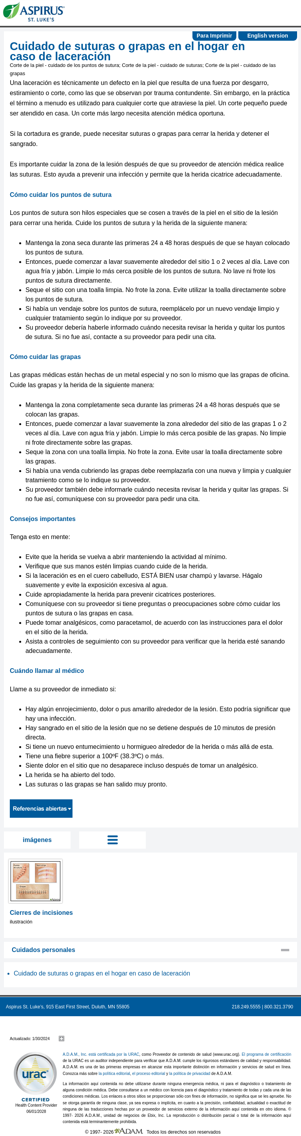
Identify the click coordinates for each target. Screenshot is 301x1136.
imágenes (37, 840)
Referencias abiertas (41, 808)
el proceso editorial (148, 1073)
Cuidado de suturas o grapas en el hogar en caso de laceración (102, 973)
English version (267, 35)
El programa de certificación (266, 1054)
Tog (112, 840)
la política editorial (114, 1073)
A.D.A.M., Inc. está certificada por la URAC (101, 1054)
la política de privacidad (189, 1073)
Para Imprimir (214, 35)
